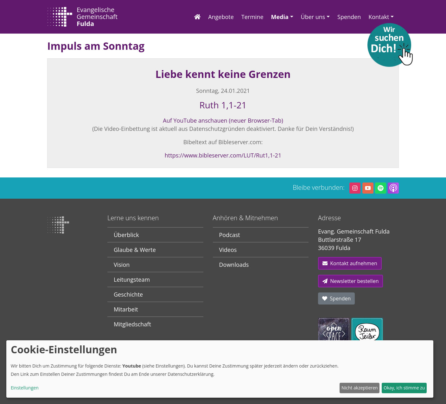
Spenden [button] (336, 298)
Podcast (229, 235)
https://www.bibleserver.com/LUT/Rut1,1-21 (223, 155)
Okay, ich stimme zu (404, 388)
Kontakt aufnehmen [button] (349, 263)
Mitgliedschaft (132, 324)
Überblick (126, 235)
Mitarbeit (126, 309)
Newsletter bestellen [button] (350, 281)
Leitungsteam (132, 279)
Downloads (234, 264)
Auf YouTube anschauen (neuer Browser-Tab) (223, 120)
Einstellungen (25, 388)
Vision (122, 264)
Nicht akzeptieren (359, 388)
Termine (252, 17)
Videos (228, 249)
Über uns (313, 17)
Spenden (349, 17)
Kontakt (378, 17)
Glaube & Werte (135, 249)
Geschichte (128, 294)
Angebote (221, 17)
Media (280, 17)
